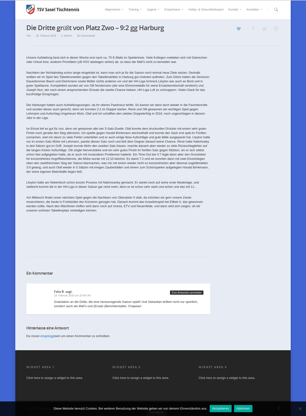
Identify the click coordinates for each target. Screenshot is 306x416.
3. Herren (66, 35)
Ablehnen (243, 408)
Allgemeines (114, 9)
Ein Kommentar (86, 35)
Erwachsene (174, 9)
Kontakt (235, 9)
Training (135, 9)
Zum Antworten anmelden (187, 292)
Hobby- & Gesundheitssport (206, 9)
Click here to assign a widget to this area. (54, 378)
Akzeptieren (220, 408)
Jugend (153, 9)
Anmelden (254, 9)
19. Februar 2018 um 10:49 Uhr (72, 295)
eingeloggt (47, 336)
